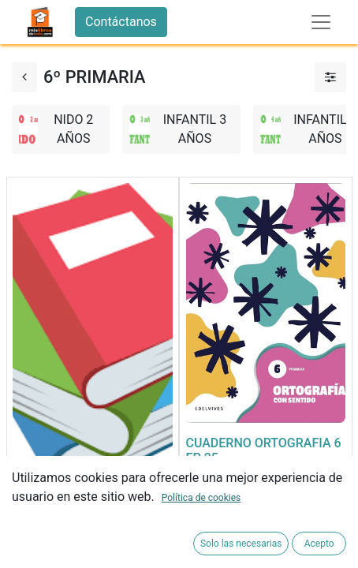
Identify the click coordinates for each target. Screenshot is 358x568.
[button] (29, 543)
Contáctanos (121, 21)
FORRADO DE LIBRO (69, 513)
